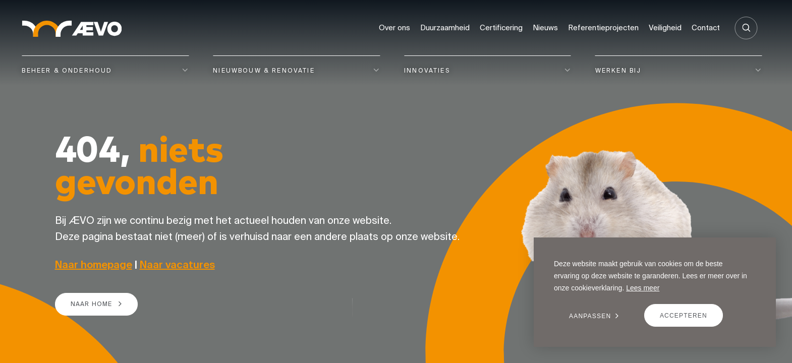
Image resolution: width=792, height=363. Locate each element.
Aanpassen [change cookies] (590, 316)
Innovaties (427, 70)
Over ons (394, 27)
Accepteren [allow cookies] (683, 315)
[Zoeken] (746, 28)
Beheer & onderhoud (67, 70)
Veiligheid (665, 27)
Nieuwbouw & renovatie (264, 70)
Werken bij (618, 70)
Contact (706, 27)
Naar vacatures (177, 264)
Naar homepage (93, 264)
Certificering (501, 27)
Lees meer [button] (642, 288)
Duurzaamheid (445, 27)
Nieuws (545, 27)
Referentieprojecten (603, 27)
